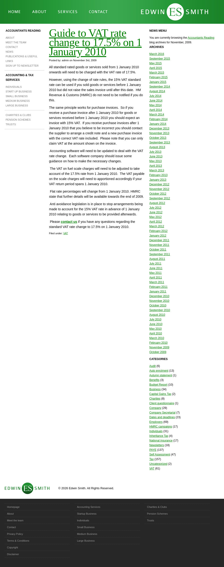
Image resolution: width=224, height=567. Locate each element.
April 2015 (155, 68)
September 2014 (159, 86)
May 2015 (155, 63)
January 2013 (157, 179)
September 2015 (159, 58)
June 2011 (155, 268)
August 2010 (157, 314)
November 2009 (159, 347)
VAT (65, 233)
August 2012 (157, 203)
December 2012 (159, 184)
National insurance (160, 440)
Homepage (13, 507)
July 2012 (155, 207)
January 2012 (157, 235)
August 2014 (157, 91)
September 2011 (159, 254)
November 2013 (159, 133)
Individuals (14, 86)
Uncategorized (158, 463)
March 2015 (156, 72)
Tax (151, 459)
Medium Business (18, 100)
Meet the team (16, 42)
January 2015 (157, 82)
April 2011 (155, 277)
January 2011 (157, 291)
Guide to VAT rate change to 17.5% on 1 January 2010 (95, 42)
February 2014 (158, 119)
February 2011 (158, 287)
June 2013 (155, 156)
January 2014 (157, 124)
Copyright (12, 547)
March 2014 (156, 114)
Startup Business (86, 513)
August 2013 (157, 147)
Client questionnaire (161, 403)
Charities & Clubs (18, 115)
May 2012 (155, 217)
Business (155, 389)
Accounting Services (88, 507)
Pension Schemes (18, 119)
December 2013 (159, 128)
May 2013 (155, 161)
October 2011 (157, 249)
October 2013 (157, 137)
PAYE (152, 450)
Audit (152, 366)
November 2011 (159, 245)
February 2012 (158, 231)
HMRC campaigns (160, 426)
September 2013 (159, 142)
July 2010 (155, 319)
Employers (156, 422)
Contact (12, 47)
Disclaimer (13, 554)
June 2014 (155, 100)
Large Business (17, 105)
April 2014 (155, 110)
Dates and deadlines (162, 417)
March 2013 (156, 170)
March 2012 (156, 226)
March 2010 (156, 338)
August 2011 (157, 259)
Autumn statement (160, 375)
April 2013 (155, 165)
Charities (154, 398)
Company (155, 408)
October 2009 (157, 352)
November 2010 (159, 300)
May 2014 (155, 105)
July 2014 (155, 96)
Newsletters (156, 445)
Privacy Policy (15, 534)
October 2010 (157, 305)
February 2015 (158, 77)
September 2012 (159, 198)
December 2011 (159, 240)
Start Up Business (19, 91)
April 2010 (155, 333)
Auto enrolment (158, 370)
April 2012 (155, 221)
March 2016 (156, 54)
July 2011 (155, 263)
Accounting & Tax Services (20, 77)
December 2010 (159, 296)
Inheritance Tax (158, 436)
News (9, 51)
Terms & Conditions (18, 540)
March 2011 (156, 282)
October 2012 (157, 193)
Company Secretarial (162, 412)
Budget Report (158, 384)
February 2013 (158, 175)
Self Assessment (159, 454)
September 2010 (159, 310)
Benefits (154, 380)
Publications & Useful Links (21, 58)
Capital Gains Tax (160, 394)
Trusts (11, 124)
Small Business (17, 96)
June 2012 (155, 212)
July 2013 (155, 151)
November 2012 (159, 189)
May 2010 (155, 328)
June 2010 (155, 324)
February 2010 (158, 342)
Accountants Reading (23, 30)
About (10, 37)
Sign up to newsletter (22, 65)
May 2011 (155, 273)
